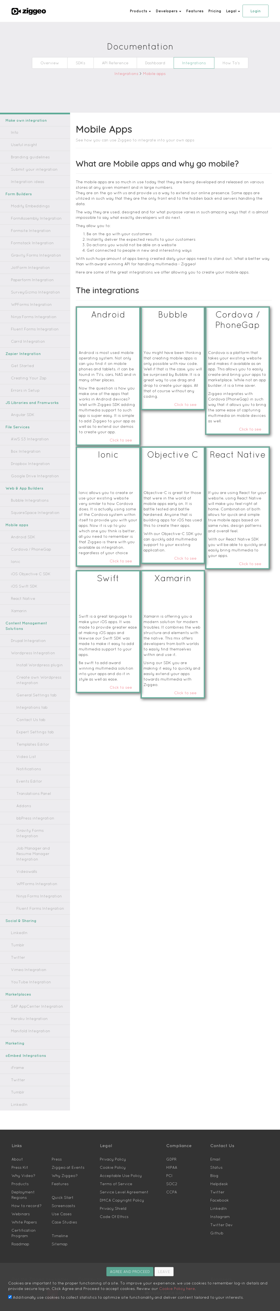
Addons (22, 800)
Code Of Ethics (111, 1200)
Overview (57, 63)
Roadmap (18, 1216)
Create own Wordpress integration (33, 674)
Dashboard (155, 63)
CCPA (171, 1175)
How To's (222, 63)
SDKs (86, 63)
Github (215, 1216)
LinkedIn (18, 916)
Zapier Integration (20, 353)
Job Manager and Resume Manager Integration (36, 840)
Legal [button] (234, 11)
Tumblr (16, 928)
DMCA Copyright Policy (119, 1184)
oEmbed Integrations (22, 1039)
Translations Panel (30, 788)
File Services (15, 427)
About (16, 1143)
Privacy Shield (111, 1192)
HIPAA (172, 1151)
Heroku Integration (25, 1002)
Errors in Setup (22, 390)
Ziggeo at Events (65, 1151)
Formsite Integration (26, 230)
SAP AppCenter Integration (32, 990)
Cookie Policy (111, 1151)
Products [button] (151, 11)
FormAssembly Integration (31, 218)
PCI (169, 1159)
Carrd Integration (24, 341)
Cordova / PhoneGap (27, 549)
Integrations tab (28, 702)
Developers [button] (176, 11)
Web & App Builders (22, 488)
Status (215, 1151)
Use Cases (60, 1192)
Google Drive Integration (30, 476)
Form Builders (17, 194)
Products (18, 1167)
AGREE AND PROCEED (130, 1271)
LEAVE (164, 1271)
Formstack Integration (28, 243)
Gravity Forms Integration (31, 255)
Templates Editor (29, 739)
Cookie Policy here (89, 1288)
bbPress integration (31, 812)
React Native (21, 598)
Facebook (217, 1184)
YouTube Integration (27, 965)
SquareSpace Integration (29, 512)
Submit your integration (29, 169)
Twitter (16, 941)
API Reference (119, 63)
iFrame (16, 1051)
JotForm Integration (26, 267)
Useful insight (22, 145)
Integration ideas (24, 181)
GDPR (171, 1143)
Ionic (15, 561)
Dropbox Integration (26, 463)
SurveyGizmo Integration (30, 292)
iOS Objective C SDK (28, 574)
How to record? (23, 1184)
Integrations (189, 63)
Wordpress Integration (28, 647)
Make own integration (23, 120)
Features (199, 11)
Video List (24, 751)
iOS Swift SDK (23, 586)
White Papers (21, 1200)
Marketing (14, 1027)
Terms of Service (113, 1167)
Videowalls (25, 855)
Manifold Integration (27, 1014)
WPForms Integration (27, 304)
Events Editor (26, 776)
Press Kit (18, 1151)
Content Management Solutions (31, 623)
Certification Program (28, 1208)
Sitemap (58, 1216)
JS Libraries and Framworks (29, 402)
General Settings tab (32, 689)
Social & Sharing (19, 904)
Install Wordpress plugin (35, 659)
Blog (214, 1159)
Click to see (123, 418)
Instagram (218, 1200)
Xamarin (17, 611)
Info (14, 132)
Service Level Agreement (119, 1175)
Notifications (26, 763)
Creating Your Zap (25, 378)
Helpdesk (217, 1167)
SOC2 (171, 1167)
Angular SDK (21, 414)
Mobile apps (151, 73)
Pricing (217, 11)
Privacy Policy (111, 1143)
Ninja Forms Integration (29, 317)
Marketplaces (16, 978)
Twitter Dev (219, 1208)
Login (256, 11)
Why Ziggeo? (62, 1159)
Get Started (19, 366)
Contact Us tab (27, 714)
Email (214, 1143)
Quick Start (60, 1175)
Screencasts (60, 1184)
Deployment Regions (27, 1175)
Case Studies (61, 1200)
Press (56, 1143)
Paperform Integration (28, 280)
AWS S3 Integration (26, 439)
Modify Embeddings (27, 206)
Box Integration (23, 451)
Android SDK (21, 537)
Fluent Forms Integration (30, 329)
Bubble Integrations (26, 500)
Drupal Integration (25, 635)
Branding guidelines (26, 157)
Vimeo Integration (25, 953)
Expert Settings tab (31, 726)
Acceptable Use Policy (117, 1159)
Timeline (58, 1208)
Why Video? (21, 1159)
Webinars (18, 1192)
